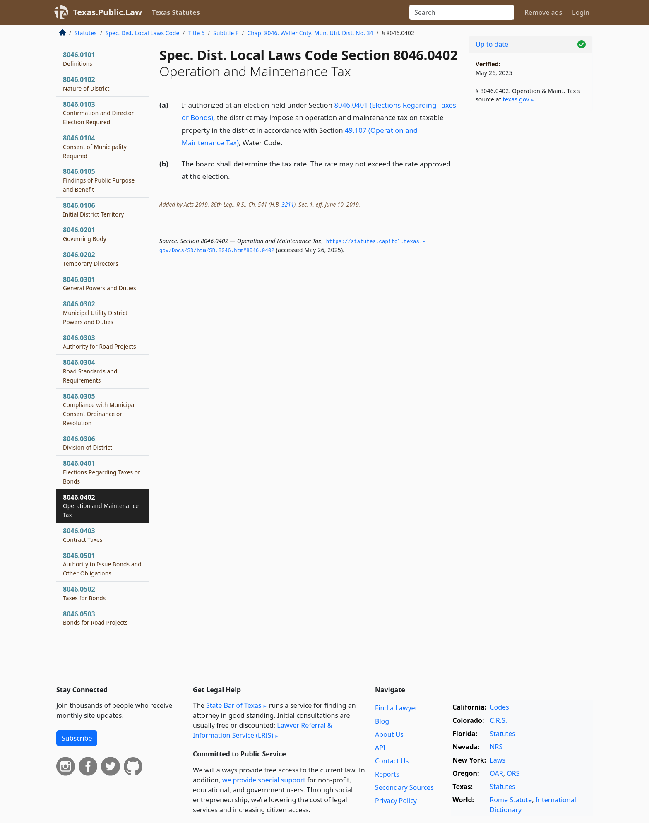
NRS (496, 746)
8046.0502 (84, 593)
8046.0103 (98, 113)
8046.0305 (99, 409)
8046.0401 (101, 472)
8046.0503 (95, 618)
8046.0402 (101, 506)
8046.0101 (79, 58)
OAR (496, 773)
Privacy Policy (396, 800)
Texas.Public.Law (107, 12)
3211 (287, 204)
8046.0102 (86, 83)
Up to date (492, 44)
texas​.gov (516, 99)
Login (580, 12)
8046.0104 (95, 146)
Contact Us (392, 760)
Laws (497, 760)
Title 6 (196, 33)
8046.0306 (87, 443)
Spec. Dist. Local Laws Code (142, 33)
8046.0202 (90, 258)
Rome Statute (511, 799)
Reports (387, 774)
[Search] (461, 12)
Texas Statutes (176, 12)
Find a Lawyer (396, 707)
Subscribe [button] (77, 738)
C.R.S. (498, 720)
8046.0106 (93, 209)
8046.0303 (99, 342)
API (380, 747)
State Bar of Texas (234, 705)
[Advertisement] (531, 247)
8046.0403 (83, 535)
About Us (389, 734)
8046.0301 (99, 283)
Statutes (86, 33)
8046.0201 (84, 234)
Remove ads (543, 12)
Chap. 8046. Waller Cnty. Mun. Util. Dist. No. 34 (310, 33)
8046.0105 (99, 180)
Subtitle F (225, 33)
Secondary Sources (404, 787)
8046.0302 (95, 312)
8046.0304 (90, 371)
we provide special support (263, 779)
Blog (382, 721)
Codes (499, 707)
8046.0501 (102, 564)
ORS (513, 773)
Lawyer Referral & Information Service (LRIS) (262, 730)
